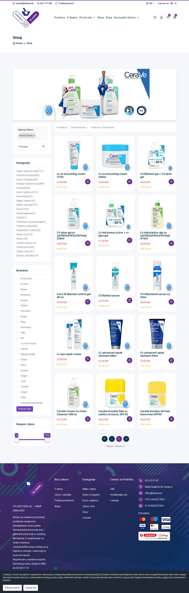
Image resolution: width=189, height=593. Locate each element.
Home (17, 43)
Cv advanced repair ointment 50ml (152, 354)
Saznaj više (30, 588)
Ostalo (24, 359)
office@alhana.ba (150, 493)
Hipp (23, 332)
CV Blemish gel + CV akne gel (156, 175)
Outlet (21, 218)
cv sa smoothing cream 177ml (71, 175)
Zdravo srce (25, 251)
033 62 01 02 (148, 480)
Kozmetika (24, 196)
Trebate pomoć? (64, 3)
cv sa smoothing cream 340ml (112, 175)
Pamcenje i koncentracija (31, 222)
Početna (60, 17)
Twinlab (24, 386)
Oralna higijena (25, 213)
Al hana (24, 284)
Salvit (23, 365)
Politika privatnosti (64, 500)
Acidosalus (26, 278)
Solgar (24, 375)
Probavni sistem (26, 226)
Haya (23, 321)
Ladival (24, 348)
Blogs (58, 506)
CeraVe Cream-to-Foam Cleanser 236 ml (72, 413)
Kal (22, 338)
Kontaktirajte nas (118, 494)
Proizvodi (86, 17)
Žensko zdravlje (27, 256)
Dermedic (25, 311)
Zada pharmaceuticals (32, 402)
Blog (109, 17)
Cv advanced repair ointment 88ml (110, 354)
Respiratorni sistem (28, 230)
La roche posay (28, 343)
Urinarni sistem (26, 243)
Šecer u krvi (24, 235)
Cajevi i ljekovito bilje (29, 171)
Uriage (24, 392)
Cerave (24, 300)
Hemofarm (26, 327)
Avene (24, 289)
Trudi (23, 381)
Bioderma (25, 294)
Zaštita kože (25, 247)
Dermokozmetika (27, 175)
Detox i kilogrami (27, 180)
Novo (22, 209)
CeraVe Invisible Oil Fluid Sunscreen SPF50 (155, 413)
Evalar (24, 316)
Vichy (23, 397)
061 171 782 (44, 3)
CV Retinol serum (109, 295)
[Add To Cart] (87, 181)
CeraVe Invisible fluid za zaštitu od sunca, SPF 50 (113, 413)
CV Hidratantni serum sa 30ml (155, 296)
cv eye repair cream (69, 354)
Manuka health (28, 354)
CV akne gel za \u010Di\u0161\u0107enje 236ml (72, 235)
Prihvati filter (24, 408)
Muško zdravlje (26, 205)
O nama (72, 17)
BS (149, 3)
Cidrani (24, 305)
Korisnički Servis (125, 17)
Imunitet (23, 188)
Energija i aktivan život (30, 184)
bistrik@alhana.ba (23, 3)
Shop (100, 17)
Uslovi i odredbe (63, 494)
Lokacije (114, 500)
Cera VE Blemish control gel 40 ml (74, 296)
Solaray (24, 370)
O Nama (59, 489)
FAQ (112, 489)
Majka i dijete (25, 201)
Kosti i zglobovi (27, 192)
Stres (21, 239)
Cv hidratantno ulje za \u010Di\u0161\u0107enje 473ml (155, 235)
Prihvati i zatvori (12, 588)
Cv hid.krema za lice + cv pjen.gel (113, 234)
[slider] (16, 440)
